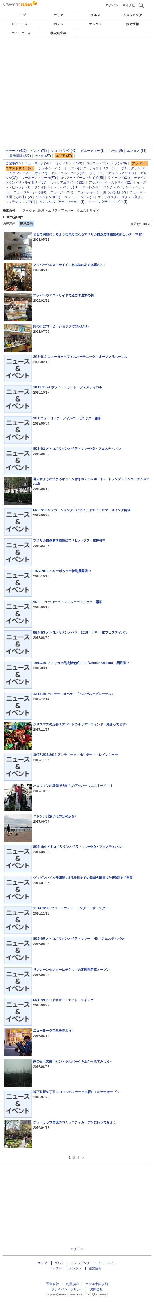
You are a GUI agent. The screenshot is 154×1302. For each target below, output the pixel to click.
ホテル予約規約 (96, 1284)
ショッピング (132, 15)
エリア (58, 15)
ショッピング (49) (64, 151)
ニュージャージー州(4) (30, 192)
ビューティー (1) (93, 151)
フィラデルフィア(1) (20, 202)
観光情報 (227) (20, 156)
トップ (21, 15)
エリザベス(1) (108, 197)
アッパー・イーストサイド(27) (110, 182)
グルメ (95, 15)
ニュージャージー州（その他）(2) (101, 192)
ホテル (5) (116, 151)
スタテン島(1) (132, 197)
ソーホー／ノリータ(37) (39, 178)
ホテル (58, 24)
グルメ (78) (39, 151)
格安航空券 (58, 33)
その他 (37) (43, 156)
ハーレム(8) (91, 187)
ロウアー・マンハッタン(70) (106, 163)
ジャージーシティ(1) (79, 197)
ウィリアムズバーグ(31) (67, 182)
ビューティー (21, 24)
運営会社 (52, 1284)
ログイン (112, 5)
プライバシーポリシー (67, 1289)
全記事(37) (13, 163)
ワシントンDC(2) (48, 197)
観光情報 (132, 24)
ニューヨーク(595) (38, 163)
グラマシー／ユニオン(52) (28, 173)
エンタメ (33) (136, 151)
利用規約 (72, 1284)
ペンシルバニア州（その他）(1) (61, 202)
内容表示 (9, 224)
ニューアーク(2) (61, 192)
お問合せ (96, 1289)
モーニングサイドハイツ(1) (107, 202)
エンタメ (95, 24)
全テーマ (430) (16, 151)
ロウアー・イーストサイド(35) (82, 178)
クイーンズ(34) (119, 178)
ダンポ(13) (42, 187)
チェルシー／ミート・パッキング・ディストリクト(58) (77, 168)
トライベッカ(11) (66, 187)
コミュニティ (21, 33)
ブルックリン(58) (133, 168)
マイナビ (128, 5)
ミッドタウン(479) (68, 163)
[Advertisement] (77, 54)
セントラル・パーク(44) (68, 173)
